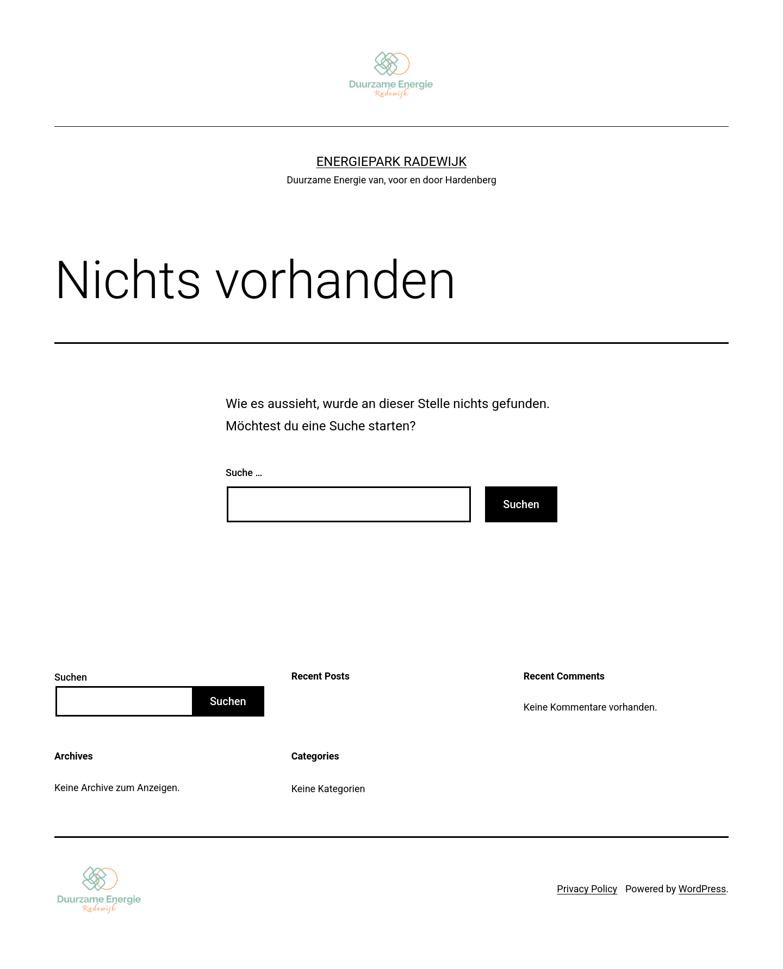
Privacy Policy (587, 888)
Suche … (244, 472)
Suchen (70, 677)
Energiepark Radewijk (391, 161)
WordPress (702, 888)
